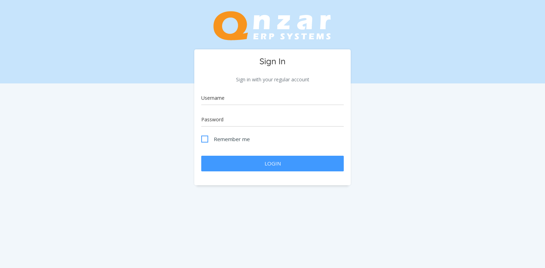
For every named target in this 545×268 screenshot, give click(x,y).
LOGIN (273, 163)
